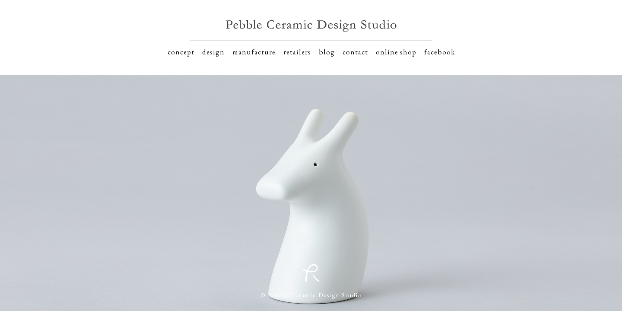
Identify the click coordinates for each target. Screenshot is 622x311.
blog (327, 52)
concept (181, 52)
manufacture (254, 52)
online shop (396, 52)
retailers (297, 52)
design (213, 52)
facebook (439, 52)
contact (355, 52)
